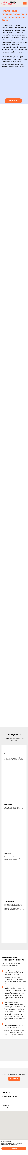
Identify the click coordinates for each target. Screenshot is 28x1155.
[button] (13, 100)
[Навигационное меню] (25, 3)
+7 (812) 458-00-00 (6, 1101)
